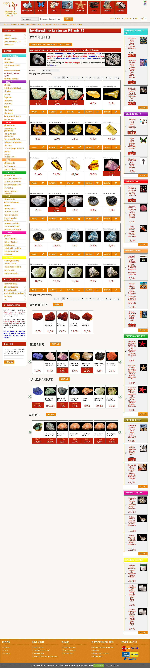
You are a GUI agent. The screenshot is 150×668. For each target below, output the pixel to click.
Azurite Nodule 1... (36, 364)
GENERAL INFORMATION (12, 305)
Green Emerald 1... (37, 434)
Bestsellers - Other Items (134, 336)
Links (5, 299)
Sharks (67, 6)
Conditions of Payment (42, 650)
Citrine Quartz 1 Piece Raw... (74, 364)
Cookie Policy (98, 656)
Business (7, 647)
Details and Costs (70, 647)
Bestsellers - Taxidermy (133, 492)
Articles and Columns (11, 286)
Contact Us (127, 18)
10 (98, 78)
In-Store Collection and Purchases (46, 656)
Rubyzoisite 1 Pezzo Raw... (49, 434)
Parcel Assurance (69, 650)
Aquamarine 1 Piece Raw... (99, 399)
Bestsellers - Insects (132, 114)
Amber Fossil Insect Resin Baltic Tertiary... (110, 118)
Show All (58, 304)
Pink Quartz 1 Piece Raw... (49, 364)
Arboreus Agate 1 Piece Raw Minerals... (92, 261)
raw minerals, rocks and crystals (38, 24)
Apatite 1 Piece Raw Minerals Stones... (74, 225)
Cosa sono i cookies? (112, 665)
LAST (116, 78)
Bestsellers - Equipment (133, 560)
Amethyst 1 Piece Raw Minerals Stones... (111, 154)
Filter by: (32, 70)
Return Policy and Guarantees (103, 647)
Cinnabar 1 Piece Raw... (37, 325)
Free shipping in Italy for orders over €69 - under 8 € (57, 30)
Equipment (121, 6)
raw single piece (76, 24)
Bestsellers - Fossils (132, 420)
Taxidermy (107, 6)
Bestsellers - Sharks (132, 250)
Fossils (94, 6)
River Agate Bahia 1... (61, 434)
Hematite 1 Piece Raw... (61, 399)
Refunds (96, 650)
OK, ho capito (98, 665)
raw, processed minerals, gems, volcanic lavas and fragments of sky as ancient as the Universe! (64, 50)
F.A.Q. (6, 650)
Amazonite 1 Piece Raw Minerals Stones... (38, 83)
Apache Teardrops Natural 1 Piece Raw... (92, 189)
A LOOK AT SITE (9, 30)
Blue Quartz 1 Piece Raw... (74, 399)
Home (118, 18)
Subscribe (9, 362)
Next (108, 78)
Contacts (7, 653)
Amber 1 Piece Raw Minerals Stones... (92, 83)
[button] (31, 361)
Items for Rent (39, 653)
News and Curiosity (10, 290)
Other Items (81, 6)
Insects (41, 6)
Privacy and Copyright (100, 653)
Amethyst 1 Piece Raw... (61, 364)
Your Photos (8, 296)
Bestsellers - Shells (132, 181)
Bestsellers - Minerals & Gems (134, 31)
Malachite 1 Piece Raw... (49, 399)
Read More (34, 112)
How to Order (39, 647)
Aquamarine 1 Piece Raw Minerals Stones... (38, 261)
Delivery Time (68, 653)
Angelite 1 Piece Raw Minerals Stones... (37, 189)
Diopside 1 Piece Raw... (111, 399)
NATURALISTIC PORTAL (12, 279)
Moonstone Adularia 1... (86, 364)
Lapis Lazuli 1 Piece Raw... (37, 399)
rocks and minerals (60, 24)
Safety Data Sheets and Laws (14, 293)
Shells (54, 6)
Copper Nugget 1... (86, 399)
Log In (112, 18)
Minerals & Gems (27, 6)
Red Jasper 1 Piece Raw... (111, 364)
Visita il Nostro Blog (10, 283)
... (102, 78)
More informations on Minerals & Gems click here (51, 44)
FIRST (57, 78)
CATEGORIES (8, 51)
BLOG (136, 18)
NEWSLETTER (8, 344)
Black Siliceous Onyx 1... (99, 364)
